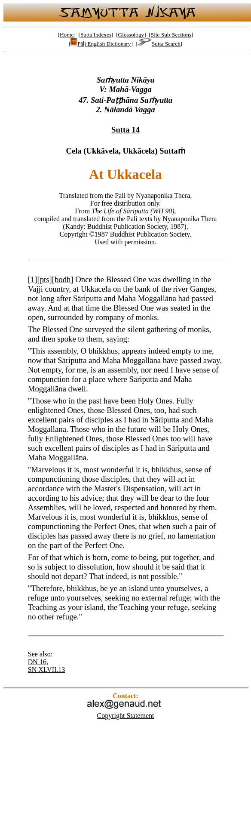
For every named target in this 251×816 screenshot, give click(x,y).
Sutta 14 (125, 129)
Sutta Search (159, 43)
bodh (62, 279)
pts (44, 279)
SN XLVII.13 (46, 669)
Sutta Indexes (95, 34)
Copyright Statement (125, 715)
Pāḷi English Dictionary (100, 43)
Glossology (131, 34)
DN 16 (37, 661)
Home (67, 34)
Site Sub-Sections (171, 34)
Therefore (47, 588)
